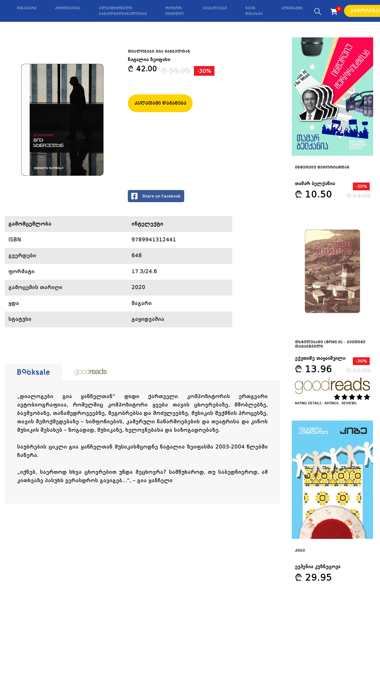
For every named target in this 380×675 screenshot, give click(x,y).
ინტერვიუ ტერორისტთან (322, 167)
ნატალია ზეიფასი (149, 59)
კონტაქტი (292, 8)
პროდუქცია (67, 8)
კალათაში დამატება (160, 103)
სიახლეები (215, 8)
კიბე (300, 550)
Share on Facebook (156, 196)
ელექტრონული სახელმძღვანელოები (123, 11)
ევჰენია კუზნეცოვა (317, 566)
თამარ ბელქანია (315, 183)
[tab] (33, 372)
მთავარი (26, 8)
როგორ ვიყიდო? (174, 11)
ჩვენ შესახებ (254, 11)
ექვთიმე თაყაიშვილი (320, 358)
